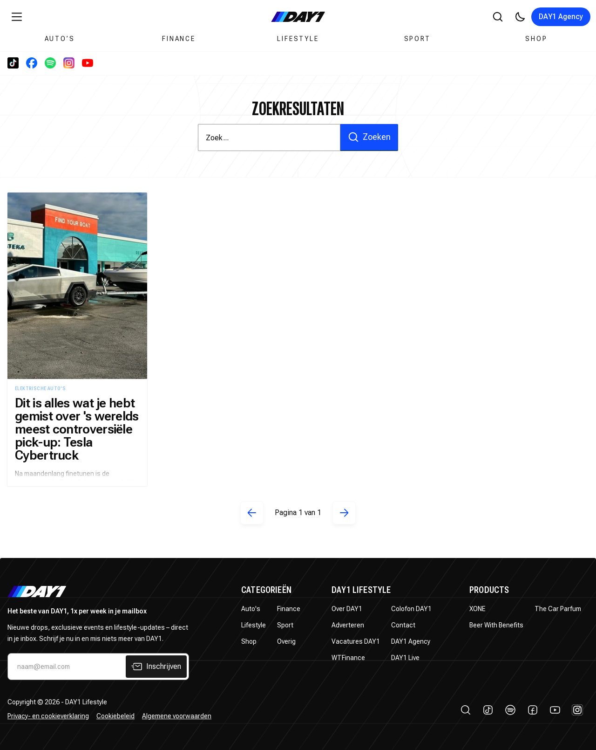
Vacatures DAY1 (356, 641)
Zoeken (369, 137)
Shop (536, 38)
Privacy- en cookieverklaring (48, 716)
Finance (179, 38)
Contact (403, 625)
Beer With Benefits (496, 625)
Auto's (250, 608)
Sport (417, 38)
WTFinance (348, 657)
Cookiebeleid (115, 716)
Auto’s (60, 38)
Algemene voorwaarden (176, 716)
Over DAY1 (347, 608)
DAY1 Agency (561, 16)
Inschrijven (156, 666)
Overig (286, 641)
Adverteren (348, 625)
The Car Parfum (558, 608)
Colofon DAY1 (411, 608)
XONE (477, 608)
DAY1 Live (405, 657)
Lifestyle (297, 38)
